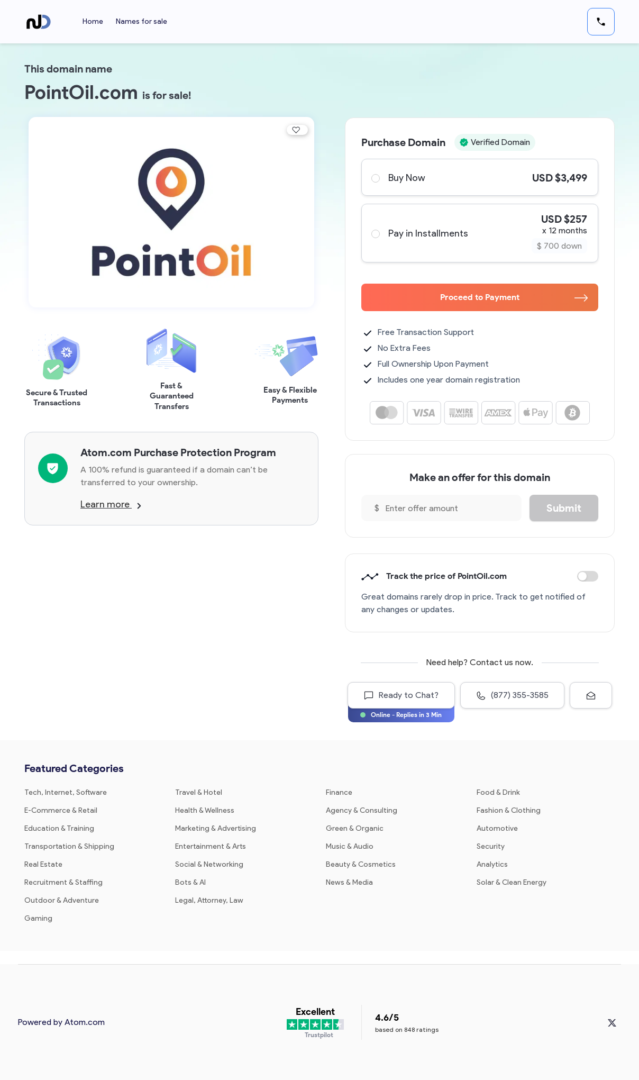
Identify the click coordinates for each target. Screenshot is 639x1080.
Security (491, 846)
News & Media (349, 882)
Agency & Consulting (361, 810)
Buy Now (479, 177)
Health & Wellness (204, 810)
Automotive (497, 828)
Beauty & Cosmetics (361, 864)
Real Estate (43, 864)
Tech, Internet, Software (65, 792)
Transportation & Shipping (69, 846)
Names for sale (141, 21)
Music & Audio (349, 846)
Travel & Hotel (198, 792)
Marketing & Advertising (215, 828)
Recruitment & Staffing (63, 882)
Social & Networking (209, 864)
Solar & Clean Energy (511, 882)
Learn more (110, 504)
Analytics (492, 864)
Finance (339, 792)
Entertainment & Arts (210, 846)
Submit (563, 508)
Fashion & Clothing (509, 810)
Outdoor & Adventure (61, 900)
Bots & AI (190, 882)
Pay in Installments (479, 233)
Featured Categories (74, 768)
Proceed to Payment (514, 297)
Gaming (38, 918)
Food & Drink (498, 792)
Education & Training (59, 828)
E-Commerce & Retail (60, 810)
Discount (587, 576)
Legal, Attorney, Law (209, 900)
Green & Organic (355, 828)
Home (93, 21)
